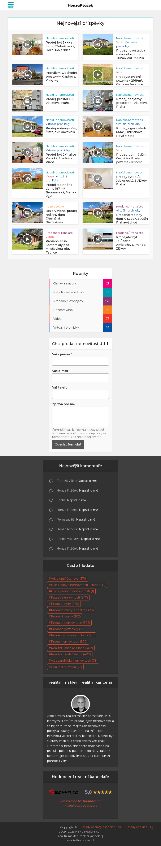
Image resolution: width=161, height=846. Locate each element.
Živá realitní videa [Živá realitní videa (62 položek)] (66, 667)
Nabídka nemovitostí (60, 38)
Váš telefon (61, 387)
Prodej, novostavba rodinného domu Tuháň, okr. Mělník (130, 54)
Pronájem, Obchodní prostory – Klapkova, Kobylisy (61, 76)
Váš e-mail (61, 371)
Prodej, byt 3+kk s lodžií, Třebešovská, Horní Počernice (60, 46)
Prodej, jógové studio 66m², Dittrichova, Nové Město (132, 132)
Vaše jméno (62, 354)
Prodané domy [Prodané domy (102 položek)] (66, 616)
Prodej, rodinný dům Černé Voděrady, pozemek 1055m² (131, 158)
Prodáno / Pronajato (129, 206)
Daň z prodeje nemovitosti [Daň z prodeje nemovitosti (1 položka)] (72, 591)
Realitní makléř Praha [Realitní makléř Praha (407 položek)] (71, 654)
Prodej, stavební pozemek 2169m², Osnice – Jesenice (129, 80)
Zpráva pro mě (63, 404)
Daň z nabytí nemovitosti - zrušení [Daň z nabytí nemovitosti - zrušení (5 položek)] (78, 585)
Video (120, 42)
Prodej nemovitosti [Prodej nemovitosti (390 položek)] (69, 642)
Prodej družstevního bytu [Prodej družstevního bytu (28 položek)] (72, 635)
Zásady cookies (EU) (139, 827)
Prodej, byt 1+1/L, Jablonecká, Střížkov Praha (131, 180)
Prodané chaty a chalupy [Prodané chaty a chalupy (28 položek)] (72, 610)
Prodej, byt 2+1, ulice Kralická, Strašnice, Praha (61, 158)
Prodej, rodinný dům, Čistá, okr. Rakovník (61, 130)
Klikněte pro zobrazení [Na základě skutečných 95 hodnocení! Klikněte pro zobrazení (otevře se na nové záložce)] (80, 806)
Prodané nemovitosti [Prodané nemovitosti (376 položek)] (70, 623)
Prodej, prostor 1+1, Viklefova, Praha (60, 101)
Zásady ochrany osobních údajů (101, 827)
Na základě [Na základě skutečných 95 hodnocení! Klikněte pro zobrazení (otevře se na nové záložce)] (80, 801)
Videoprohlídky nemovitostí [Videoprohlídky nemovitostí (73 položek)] (74, 660)
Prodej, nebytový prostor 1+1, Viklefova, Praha (132, 102)
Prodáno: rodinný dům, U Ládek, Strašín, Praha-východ (132, 218)
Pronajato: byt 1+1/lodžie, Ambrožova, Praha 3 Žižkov (131, 242)
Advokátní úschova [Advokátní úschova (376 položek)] (69, 578)
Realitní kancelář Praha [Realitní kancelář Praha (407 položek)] (72, 648)
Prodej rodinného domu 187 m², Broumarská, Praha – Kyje (61, 190)
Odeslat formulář (68, 444)
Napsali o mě (87, 481)
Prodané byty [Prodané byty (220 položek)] (65, 604)
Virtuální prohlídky (58, 124)
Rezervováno (55, 206)
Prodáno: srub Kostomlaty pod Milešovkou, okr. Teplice (58, 246)
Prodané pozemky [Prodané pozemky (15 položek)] (67, 629)
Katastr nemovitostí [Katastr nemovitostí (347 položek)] (69, 597)
